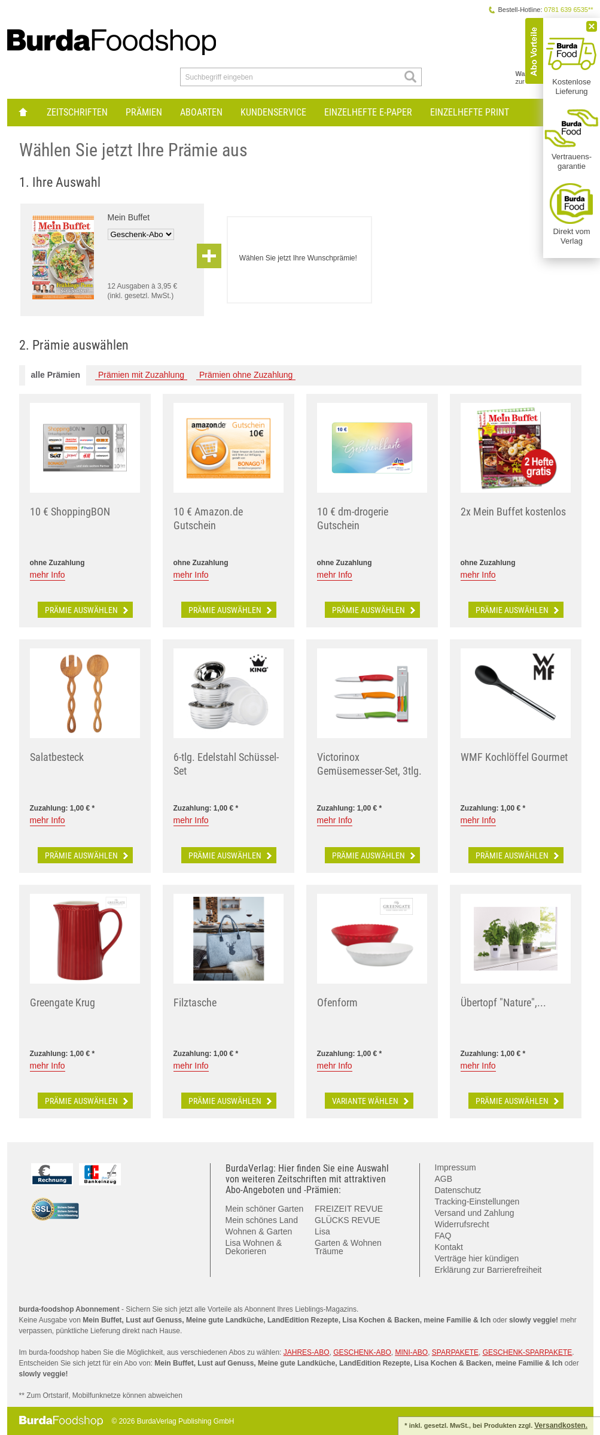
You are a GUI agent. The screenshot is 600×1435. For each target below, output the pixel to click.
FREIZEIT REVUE (349, 1208)
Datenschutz (458, 1190)
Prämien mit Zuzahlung (141, 375)
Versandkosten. (560, 1425)
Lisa (322, 1231)
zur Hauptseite (22, 112)
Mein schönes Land (262, 1220)
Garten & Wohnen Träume (348, 1247)
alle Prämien (56, 375)
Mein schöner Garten (265, 1208)
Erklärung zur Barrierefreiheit (488, 1270)
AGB (444, 1179)
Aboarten (201, 112)
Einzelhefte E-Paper (368, 112)
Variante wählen (371, 1101)
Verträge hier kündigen (477, 1258)
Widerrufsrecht (462, 1224)
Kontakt (449, 1247)
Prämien (144, 112)
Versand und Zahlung (474, 1213)
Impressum (455, 1167)
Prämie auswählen (87, 610)
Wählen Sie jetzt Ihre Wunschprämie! (298, 258)
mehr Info (47, 575)
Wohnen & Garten (259, 1231)
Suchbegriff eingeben (219, 77)
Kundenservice (273, 112)
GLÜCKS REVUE (347, 1220)
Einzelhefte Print (469, 112)
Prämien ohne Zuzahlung (246, 375)
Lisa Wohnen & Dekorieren (254, 1247)
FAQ (443, 1235)
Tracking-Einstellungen (477, 1201)
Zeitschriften (77, 112)
